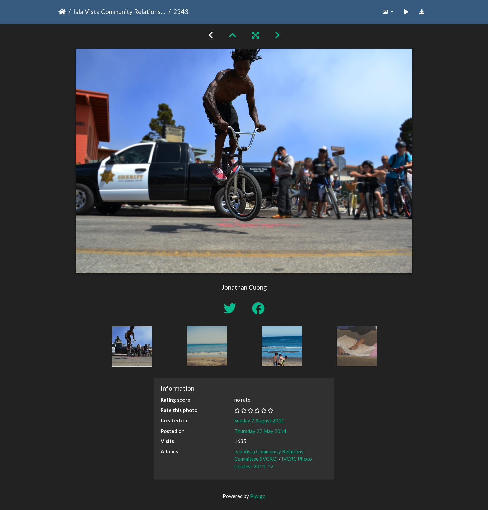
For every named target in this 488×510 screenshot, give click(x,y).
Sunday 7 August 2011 (259, 420)
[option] (132, 346)
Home (62, 11)
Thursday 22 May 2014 (260, 431)
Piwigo (258, 496)
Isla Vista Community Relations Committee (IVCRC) (119, 11)
